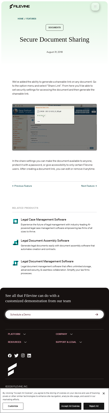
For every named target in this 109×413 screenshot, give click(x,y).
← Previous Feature (22, 185)
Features (31, 18)
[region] (54, 400)
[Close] (103, 393)
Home (21, 18)
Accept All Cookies (70, 406)
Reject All (93, 406)
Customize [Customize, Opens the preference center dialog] (13, 406)
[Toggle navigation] (95, 7)
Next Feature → (89, 185)
